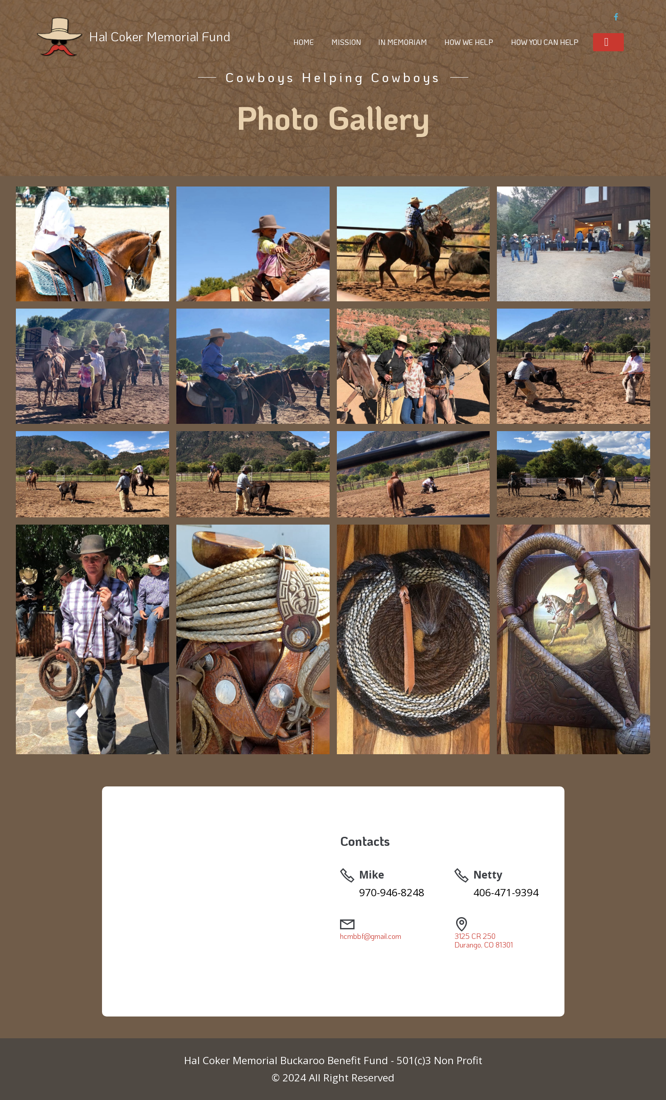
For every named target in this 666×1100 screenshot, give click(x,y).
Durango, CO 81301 (483, 944)
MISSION (346, 42)
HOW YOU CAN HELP (544, 42)
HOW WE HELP (468, 42)
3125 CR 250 (475, 936)
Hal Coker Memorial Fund (159, 36)
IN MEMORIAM (402, 42)
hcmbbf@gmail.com (370, 936)
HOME (303, 42)
